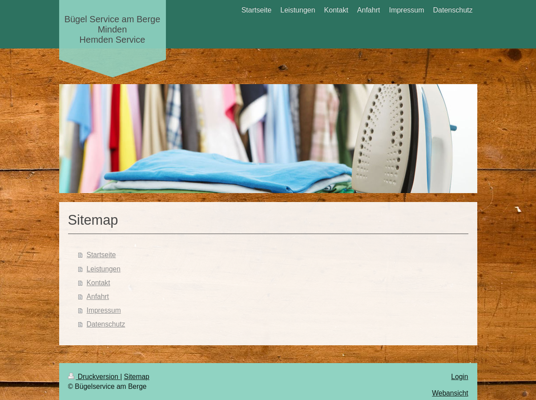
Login (459, 376)
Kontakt (98, 283)
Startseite (101, 255)
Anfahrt (98, 296)
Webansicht (450, 393)
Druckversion (94, 376)
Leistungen (104, 269)
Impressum (104, 310)
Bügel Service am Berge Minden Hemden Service (112, 29)
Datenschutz (106, 324)
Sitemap (136, 376)
